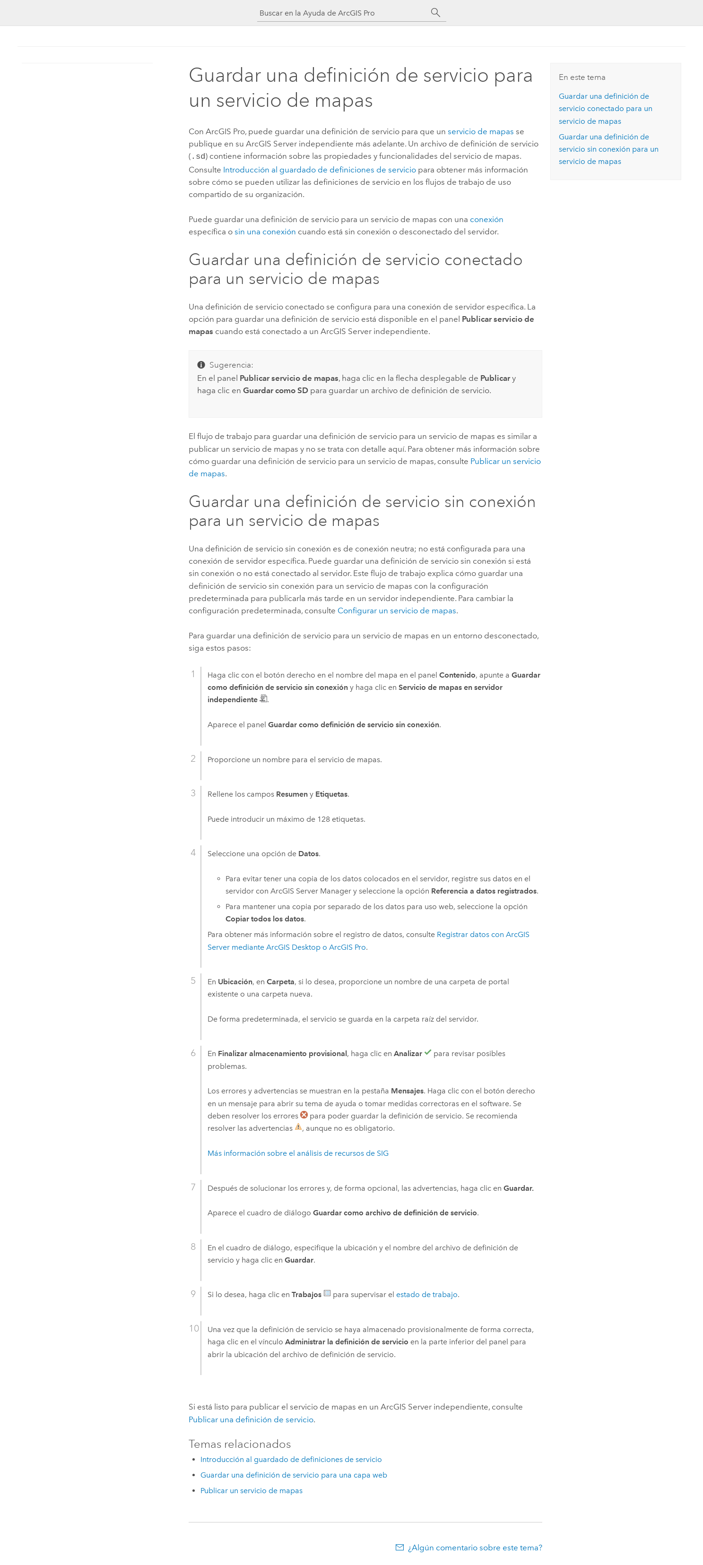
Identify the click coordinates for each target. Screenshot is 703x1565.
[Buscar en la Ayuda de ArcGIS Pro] (342, 13)
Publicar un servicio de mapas (251, 1489)
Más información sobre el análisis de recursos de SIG (298, 1152)
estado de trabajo (427, 1293)
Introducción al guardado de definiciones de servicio (319, 168)
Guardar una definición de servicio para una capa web (293, 1474)
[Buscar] (436, 12)
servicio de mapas (481, 131)
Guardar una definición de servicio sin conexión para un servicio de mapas (609, 149)
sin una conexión (265, 230)
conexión (486, 218)
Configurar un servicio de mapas (397, 609)
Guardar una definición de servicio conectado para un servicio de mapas (605, 109)
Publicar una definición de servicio (251, 1418)
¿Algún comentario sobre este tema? (475, 1546)
